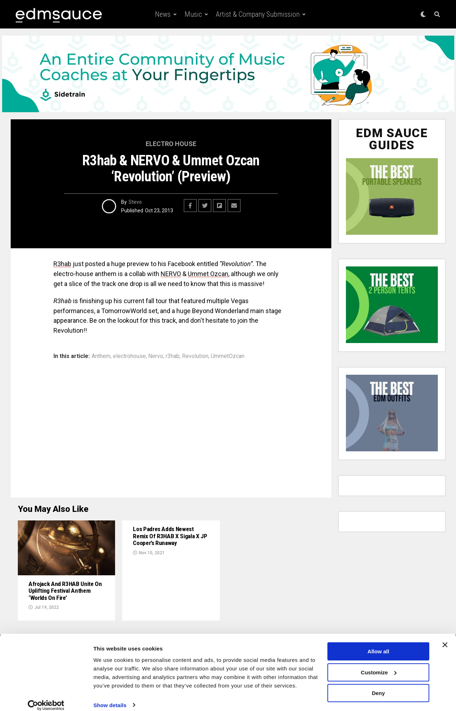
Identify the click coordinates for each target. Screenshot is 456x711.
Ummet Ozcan (208, 273)
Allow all (378, 643)
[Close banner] (444, 636)
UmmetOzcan (227, 356)
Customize (379, 664)
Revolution (195, 356)
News (163, 14)
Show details (109, 697)
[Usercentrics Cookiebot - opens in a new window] (46, 697)
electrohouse (129, 356)
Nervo (155, 356)
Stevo (135, 202)
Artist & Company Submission (258, 14)
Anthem (101, 356)
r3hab (173, 356)
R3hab (62, 264)
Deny (378, 685)
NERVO (171, 273)
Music (193, 14)
